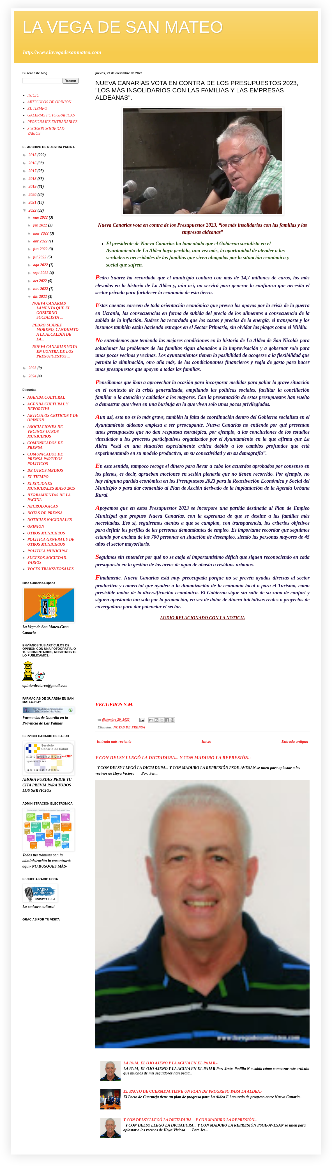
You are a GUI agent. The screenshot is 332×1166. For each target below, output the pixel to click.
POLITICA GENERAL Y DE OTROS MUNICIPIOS (51, 542)
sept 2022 (41, 273)
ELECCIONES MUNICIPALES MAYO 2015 (51, 486)
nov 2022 (41, 289)
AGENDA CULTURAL (46, 397)
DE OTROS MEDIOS (45, 470)
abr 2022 (40, 241)
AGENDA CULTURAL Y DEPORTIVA (47, 406)
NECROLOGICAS (42, 506)
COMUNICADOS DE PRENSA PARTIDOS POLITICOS (45, 459)
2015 (33, 155)
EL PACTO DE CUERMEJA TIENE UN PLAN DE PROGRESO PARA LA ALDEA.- (192, 1091)
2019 (33, 186)
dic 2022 (40, 297)
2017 (33, 171)
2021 (33, 202)
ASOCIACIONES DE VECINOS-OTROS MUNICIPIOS (45, 431)
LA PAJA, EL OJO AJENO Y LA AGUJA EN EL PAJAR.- (170, 1063)
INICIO (33, 95)
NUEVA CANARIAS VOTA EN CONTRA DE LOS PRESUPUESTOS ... (54, 351)
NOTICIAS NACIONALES (49, 520)
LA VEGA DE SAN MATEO (122, 27)
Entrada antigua (295, 741)
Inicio (206, 741)
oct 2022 (40, 281)
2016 (33, 163)
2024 (33, 376)
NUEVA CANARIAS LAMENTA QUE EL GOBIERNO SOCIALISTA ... (51, 310)
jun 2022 (40, 249)
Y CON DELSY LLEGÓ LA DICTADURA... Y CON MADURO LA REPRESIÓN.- (173, 757)
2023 (33, 368)
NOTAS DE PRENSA (129, 727)
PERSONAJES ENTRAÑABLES (52, 122)
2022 (33, 210)
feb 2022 (40, 225)
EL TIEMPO (37, 108)
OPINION (35, 526)
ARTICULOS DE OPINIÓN (49, 102)
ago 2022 (41, 265)
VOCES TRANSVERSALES (50, 569)
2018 (33, 179)
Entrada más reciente (114, 741)
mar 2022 (41, 233)
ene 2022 (41, 217)
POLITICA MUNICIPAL (47, 551)
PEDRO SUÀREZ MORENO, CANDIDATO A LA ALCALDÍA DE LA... (55, 332)
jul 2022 (40, 257)
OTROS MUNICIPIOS (46, 533)
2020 (33, 195)
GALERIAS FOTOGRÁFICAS (51, 115)
